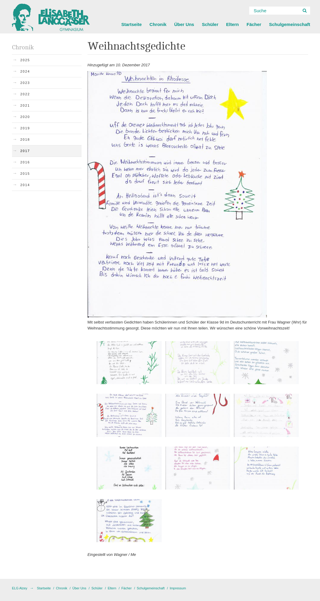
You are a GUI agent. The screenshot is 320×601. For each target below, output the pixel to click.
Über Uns (184, 24)
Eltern (232, 24)
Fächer (253, 24)
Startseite (131, 24)
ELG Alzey (19, 588)
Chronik (157, 24)
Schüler (210, 24)
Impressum (178, 588)
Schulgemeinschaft (289, 24)
